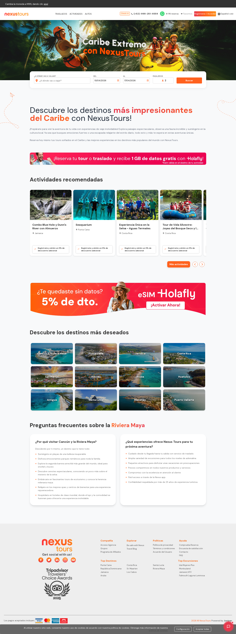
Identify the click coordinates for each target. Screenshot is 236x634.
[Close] (235, 3)
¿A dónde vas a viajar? (45, 76)
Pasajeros (158, 76)
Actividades (76, 13)
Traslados (61, 13)
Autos (88, 13)
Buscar (189, 80)
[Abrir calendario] (118, 80)
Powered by (221, 620)
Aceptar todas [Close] (202, 629)
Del (94, 76)
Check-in (125, 13)
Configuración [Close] (183, 629)
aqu (46, 4)
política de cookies (158, 630)
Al (124, 76)
